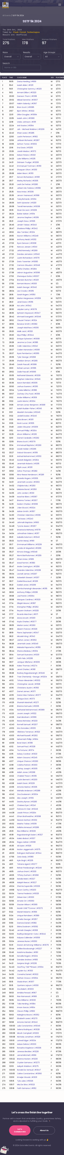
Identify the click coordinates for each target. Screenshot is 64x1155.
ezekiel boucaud (27, 581)
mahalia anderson (28, 790)
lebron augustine (28, 272)
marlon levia (26, 625)
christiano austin (28, 687)
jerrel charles (26, 669)
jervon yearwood (28, 195)
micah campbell (28, 1033)
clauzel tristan (27, 320)
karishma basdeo (27, 952)
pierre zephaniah (28, 632)
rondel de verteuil (29, 1070)
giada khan (25, 981)
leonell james (27, 574)
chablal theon (27, 776)
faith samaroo (26, 1088)
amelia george (27, 919)
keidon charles (27, 504)
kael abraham (26, 717)
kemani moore (27, 283)
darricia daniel (27, 923)
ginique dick (26, 698)
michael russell (27, 735)
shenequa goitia (28, 276)
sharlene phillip (27, 228)
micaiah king (26, 636)
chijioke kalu (26, 485)
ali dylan (24, 845)
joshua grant (26, 871)
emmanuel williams (29, 544)
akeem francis (27, 629)
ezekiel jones (26, 585)
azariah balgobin (28, 460)
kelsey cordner (27, 754)
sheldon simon (27, 360)
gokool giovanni (27, 452)
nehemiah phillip (27, 739)
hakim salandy (27, 103)
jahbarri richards (28, 140)
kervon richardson (28, 177)
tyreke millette (27, 390)
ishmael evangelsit (29, 316)
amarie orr (25, 901)
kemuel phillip (27, 430)
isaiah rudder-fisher (29, 408)
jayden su (25, 970)
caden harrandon (28, 349)
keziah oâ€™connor (30, 908)
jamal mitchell (26, 1055)
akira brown (25, 419)
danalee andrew (27, 959)
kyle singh (25, 860)
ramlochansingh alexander (32, 588)
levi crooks (25, 291)
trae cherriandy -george (32, 676)
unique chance (27, 761)
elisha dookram (27, 926)
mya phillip (25, 335)
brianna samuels (28, 706)
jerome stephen (28, 217)
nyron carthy (26, 890)
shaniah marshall (28, 702)
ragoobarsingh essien (30, 834)
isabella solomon (28, 537)
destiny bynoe (27, 801)
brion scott (25, 107)
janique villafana (28, 662)
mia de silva (26, 1084)
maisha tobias (27, 823)
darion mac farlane (29, 695)
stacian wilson (27, 904)
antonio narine (27, 787)
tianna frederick (28, 893)
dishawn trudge (28, 162)
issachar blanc (27, 496)
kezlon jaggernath (28, 849)
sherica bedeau (27, 651)
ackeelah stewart (28, 577)
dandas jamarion (28, 254)
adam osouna (27, 757)
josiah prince (26, 812)
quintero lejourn (28, 985)
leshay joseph (27, 768)
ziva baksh (25, 989)
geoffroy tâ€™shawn (30, 967)
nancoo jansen (27, 247)
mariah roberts (27, 912)
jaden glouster (27, 427)
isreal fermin (26, 563)
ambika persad (27, 992)
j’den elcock (26, 507)
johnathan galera (28, 533)
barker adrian (26, 213)
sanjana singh (27, 963)
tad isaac (25, 518)
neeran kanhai (27, 820)
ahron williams (27, 434)
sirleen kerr (25, 897)
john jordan (25, 493)
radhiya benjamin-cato (31, 934)
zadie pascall (26, 371)
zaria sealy (25, 856)
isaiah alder (25, 85)
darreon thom (27, 96)
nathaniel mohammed (30, 710)
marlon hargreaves (29, 298)
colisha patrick (27, 765)
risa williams (26, 831)
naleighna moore (28, 1014)
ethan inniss (25, 559)
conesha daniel (27, 974)
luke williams (26, 158)
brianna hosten (27, 1059)
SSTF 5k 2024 (18, 15)
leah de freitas (27, 184)
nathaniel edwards (28, 375)
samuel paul (26, 746)
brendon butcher (28, 280)
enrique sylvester (28, 338)
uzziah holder (26, 449)
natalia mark (26, 879)
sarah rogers (26, 294)
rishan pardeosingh (29, 868)
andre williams (27, 397)
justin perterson (27, 136)
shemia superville (28, 886)
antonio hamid (27, 1022)
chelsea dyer (26, 805)
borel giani (25, 743)
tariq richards (26, 199)
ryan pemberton (28, 353)
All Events (7, 15)
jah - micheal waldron (30, 129)
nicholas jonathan (28, 1037)
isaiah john (26, 118)
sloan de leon (27, 210)
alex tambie (26, 232)
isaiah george (27, 287)
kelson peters (26, 155)
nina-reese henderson (30, 474)
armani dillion (26, 92)
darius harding (26, 81)
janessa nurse (27, 941)
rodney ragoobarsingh (31, 673)
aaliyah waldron (28, 1066)
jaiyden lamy (27, 309)
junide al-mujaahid (29, 548)
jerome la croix (27, 342)
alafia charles (27, 269)
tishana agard (27, 864)
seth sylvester (26, 202)
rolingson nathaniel (29, 853)
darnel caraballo (28, 438)
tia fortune (25, 750)
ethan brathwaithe (29, 816)
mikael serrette (27, 100)
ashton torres (27, 144)
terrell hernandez (28, 206)
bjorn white (25, 111)
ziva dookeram (27, 794)
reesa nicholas (27, 721)
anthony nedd (26, 239)
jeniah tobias (27, 224)
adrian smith (26, 511)
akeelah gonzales (28, 412)
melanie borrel (27, 489)
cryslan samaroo (28, 1062)
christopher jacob (28, 684)
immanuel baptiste (29, 445)
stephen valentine (28, 379)
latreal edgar (26, 1040)
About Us (44, 1130)
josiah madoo (26, 151)
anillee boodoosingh (29, 948)
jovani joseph (26, 713)
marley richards (27, 180)
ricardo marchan (27, 614)
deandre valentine (29, 570)
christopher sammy (29, 89)
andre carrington (28, 566)
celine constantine (29, 1073)
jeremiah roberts (28, 463)
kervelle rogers (27, 956)
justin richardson (28, 258)
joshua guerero (27, 386)
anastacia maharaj (28, 529)
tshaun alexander (28, 680)
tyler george (26, 357)
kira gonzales (26, 728)
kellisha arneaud (28, 827)
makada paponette (29, 647)
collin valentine (27, 346)
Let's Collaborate (20, 1130)
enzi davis (25, 147)
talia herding (26, 1003)
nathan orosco (27, 978)
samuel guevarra (28, 654)
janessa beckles (28, 1051)
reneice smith (27, 324)
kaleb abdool (26, 838)
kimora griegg (27, 552)
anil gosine (25, 125)
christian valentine (29, 515)
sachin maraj (25, 540)
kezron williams (27, 236)
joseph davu (26, 221)
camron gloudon (28, 265)
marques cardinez (28, 599)
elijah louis (24, 467)
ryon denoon (26, 243)
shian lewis (25, 133)
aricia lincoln (26, 618)
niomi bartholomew (29, 555)
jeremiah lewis (27, 643)
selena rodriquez (28, 1029)
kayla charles (27, 621)
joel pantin (25, 596)
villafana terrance (28, 732)
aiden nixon (25, 173)
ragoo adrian (26, 842)
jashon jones (27, 640)
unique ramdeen (28, 915)
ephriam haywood (28, 313)
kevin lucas (25, 423)
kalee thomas (27, 665)
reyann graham (28, 610)
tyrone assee (26, 526)
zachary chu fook (28, 394)
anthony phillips (27, 592)
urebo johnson (26, 122)
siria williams (26, 1000)
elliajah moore (26, 603)
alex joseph (25, 798)
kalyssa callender (28, 937)
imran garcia (26, 1007)
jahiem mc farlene (29, 188)
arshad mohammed (29, 456)
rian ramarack (27, 996)
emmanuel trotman (29, 166)
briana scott (26, 441)
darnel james (26, 691)
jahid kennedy (27, 250)
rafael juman (26, 368)
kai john (24, 305)
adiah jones (26, 772)
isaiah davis (26, 783)
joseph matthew (28, 327)
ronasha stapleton (29, 1048)
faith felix (25, 658)
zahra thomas (27, 471)
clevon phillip (26, 1011)
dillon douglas (27, 114)
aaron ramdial (27, 382)
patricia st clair (27, 809)
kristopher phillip (27, 607)
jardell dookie (27, 416)
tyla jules (25, 1081)
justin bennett (27, 779)
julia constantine (28, 1025)
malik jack (25, 331)
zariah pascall (27, 364)
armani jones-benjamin (31, 405)
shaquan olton (27, 169)
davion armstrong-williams (33, 945)
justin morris (26, 401)
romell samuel (27, 724)
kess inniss (25, 191)
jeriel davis (25, 302)
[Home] (6, 5)
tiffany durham (28, 875)
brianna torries (27, 500)
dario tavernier (27, 261)
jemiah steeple (27, 930)
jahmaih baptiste (28, 522)
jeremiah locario (28, 482)
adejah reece (27, 882)
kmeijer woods (27, 1077)
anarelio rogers (27, 478)
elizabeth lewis (27, 1018)
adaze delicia (26, 1044)
